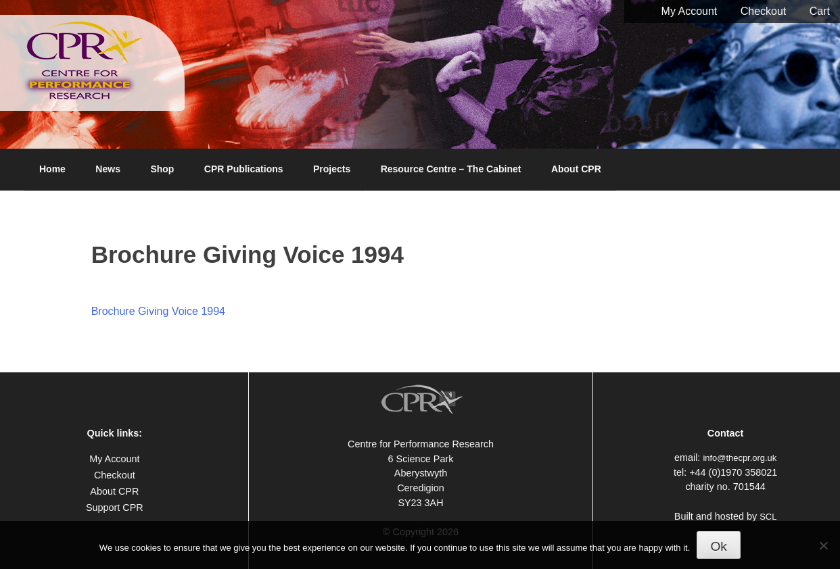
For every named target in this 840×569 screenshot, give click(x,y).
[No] (823, 545)
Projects (331, 169)
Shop (162, 169)
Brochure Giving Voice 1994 (158, 311)
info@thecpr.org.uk (739, 458)
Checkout (764, 11)
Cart (820, 11)
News (107, 169)
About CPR (576, 169)
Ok (718, 546)
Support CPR (114, 507)
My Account (689, 11)
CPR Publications (243, 169)
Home (52, 169)
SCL (768, 517)
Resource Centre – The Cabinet (451, 169)
